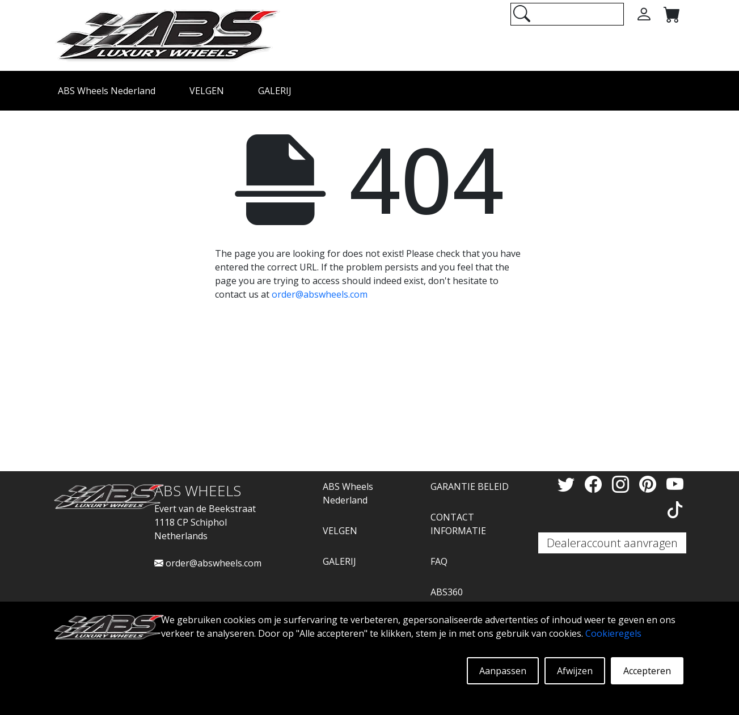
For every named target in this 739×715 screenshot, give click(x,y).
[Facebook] (595, 483)
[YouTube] (675, 483)
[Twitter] (568, 483)
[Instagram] (622, 483)
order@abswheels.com (320, 294)
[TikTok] (675, 509)
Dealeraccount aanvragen (612, 543)
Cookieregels (613, 633)
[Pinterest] (650, 483)
